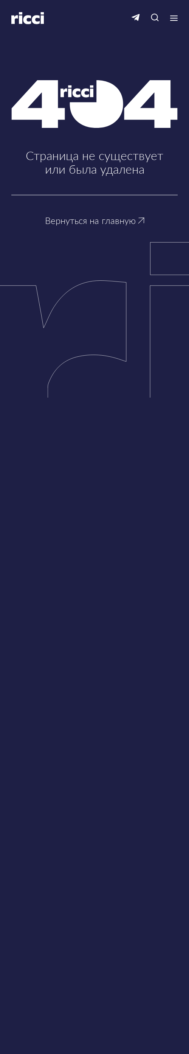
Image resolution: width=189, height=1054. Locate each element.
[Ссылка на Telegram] (136, 18)
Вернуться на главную (94, 220)
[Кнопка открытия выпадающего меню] (174, 18)
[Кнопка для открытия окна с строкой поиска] (155, 18)
